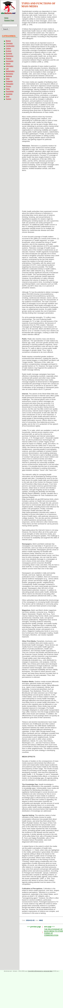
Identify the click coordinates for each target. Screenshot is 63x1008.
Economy (9, 53)
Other (8, 79)
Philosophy (9, 84)
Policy (8, 89)
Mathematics (10, 71)
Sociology (9, 94)
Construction (10, 46)
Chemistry (9, 43)
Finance (8, 58)
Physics (8, 86)
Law (7, 69)
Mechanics (9, 74)
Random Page (9, 20)
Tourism (8, 99)
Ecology (8, 51)
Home (6, 18)
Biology (8, 41)
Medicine (9, 76)
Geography (9, 61)
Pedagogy (9, 81)
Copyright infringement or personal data (40, 971)
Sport (7, 96)
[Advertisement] (41, 191)
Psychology (10, 91)
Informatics (9, 66)
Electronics (9, 56)
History (8, 63)
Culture (8, 48)
